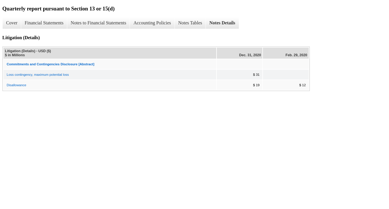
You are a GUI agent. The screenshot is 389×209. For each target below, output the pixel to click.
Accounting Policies (152, 22)
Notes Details (222, 22)
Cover (11, 22)
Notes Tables (190, 22)
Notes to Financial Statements (98, 22)
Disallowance (16, 85)
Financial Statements (44, 22)
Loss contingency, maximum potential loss (38, 74)
